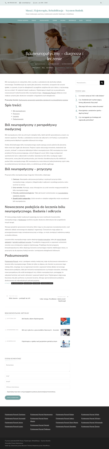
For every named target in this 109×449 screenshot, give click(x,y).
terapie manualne (44, 240)
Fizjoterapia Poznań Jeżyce (14, 423)
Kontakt (89, 20)
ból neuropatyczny (17, 283)
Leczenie (16, 116)
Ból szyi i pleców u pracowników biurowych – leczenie (40, 330)
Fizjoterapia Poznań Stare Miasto (67, 423)
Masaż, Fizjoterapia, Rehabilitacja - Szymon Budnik (35, 441)
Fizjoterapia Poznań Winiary (90, 418)
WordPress (46, 446)
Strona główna (23, 20)
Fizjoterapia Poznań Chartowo (15, 415)
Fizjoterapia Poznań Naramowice (41, 415)
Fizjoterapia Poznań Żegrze (90, 427)
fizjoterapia (22, 220)
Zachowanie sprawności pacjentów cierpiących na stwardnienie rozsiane (43, 100)
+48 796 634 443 (12, 3)
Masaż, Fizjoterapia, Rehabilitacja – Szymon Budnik (54, 10)
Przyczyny (16, 114)
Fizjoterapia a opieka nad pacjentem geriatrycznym (39, 341)
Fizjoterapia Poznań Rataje (65, 415)
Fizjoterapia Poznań (11, 261)
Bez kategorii (54, 49)
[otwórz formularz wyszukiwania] (101, 3)
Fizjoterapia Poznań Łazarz (14, 427)
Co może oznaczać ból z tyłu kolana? (91, 96)
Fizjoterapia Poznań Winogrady (92, 423)
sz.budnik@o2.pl (25, 3)
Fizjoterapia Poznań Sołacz (65, 418)
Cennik (55, 20)
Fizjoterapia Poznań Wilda (90, 415)
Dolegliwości (44, 20)
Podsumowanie (18, 119)
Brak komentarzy (69, 64)
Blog (81, 20)
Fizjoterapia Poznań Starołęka (66, 427)
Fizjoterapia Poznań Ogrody (39, 425)
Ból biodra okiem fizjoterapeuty (33, 319)
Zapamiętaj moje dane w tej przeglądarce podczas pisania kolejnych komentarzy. (31, 392)
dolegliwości (28, 283)
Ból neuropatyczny (19, 111)
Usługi (34, 20)
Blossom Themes (27, 446)
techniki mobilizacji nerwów (22, 242)
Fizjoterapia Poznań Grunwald (15, 418)
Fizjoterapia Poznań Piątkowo (40, 429)
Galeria (62, 20)
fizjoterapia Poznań (49, 93)
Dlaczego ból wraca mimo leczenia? (91, 106)
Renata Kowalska (41, 64)
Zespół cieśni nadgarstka (21, 198)
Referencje (72, 20)
